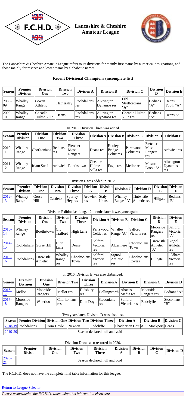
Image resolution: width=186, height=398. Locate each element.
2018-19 (11, 326)
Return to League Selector (21, 387)
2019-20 (11, 332)
